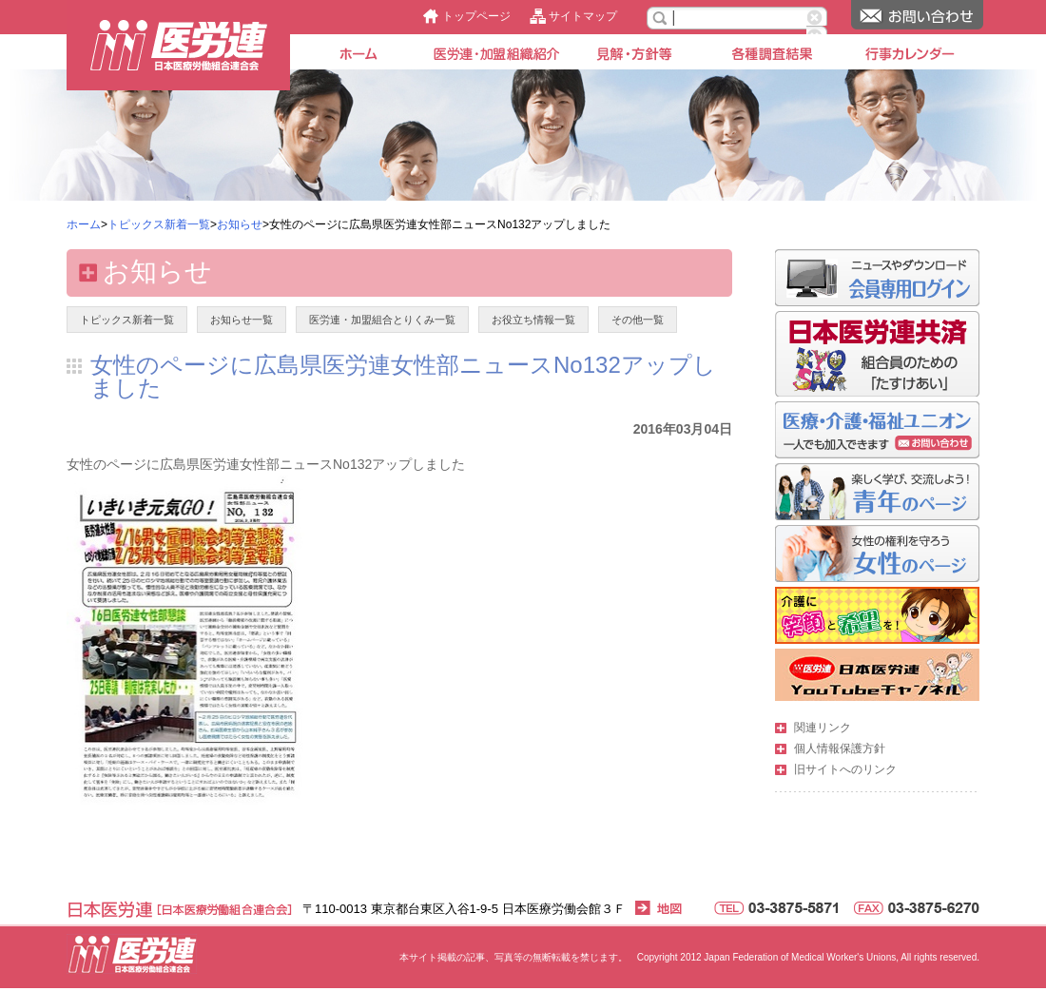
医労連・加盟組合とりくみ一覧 (382, 319)
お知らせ (239, 224)
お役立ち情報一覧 (533, 319)
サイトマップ (583, 16)
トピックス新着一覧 (158, 224)
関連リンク (822, 727)
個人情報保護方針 (839, 748)
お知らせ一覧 (241, 319)
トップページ (476, 16)
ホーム (84, 224)
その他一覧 (637, 319)
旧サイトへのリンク (845, 769)
